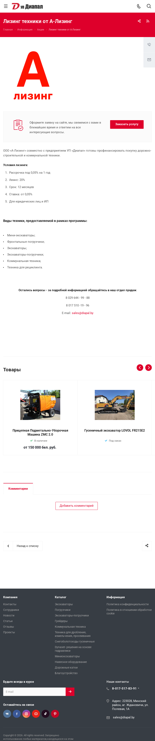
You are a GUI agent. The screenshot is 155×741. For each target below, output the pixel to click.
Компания (10, 597)
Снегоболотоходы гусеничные (75, 641)
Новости (8, 615)
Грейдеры (61, 621)
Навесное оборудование (71, 661)
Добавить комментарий (77, 505)
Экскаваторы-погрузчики (72, 615)
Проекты (9, 632)
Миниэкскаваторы (67, 656)
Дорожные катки (66, 667)
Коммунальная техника (70, 626)
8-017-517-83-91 (124, 688)
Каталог (60, 597)
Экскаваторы (64, 604)
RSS (148, 21)
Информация (116, 597)
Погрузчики (62, 609)
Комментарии (18, 488)
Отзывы (8, 626)
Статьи (8, 621)
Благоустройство (66, 673)
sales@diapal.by (82, 313)
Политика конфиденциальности (128, 604)
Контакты (9, 604)
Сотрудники (11, 609)
